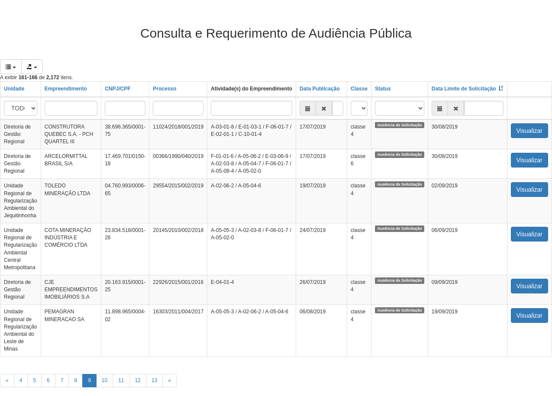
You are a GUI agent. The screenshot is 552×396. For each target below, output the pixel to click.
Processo (164, 89)
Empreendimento (66, 89)
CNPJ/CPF (117, 89)
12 (138, 380)
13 (154, 380)
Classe (359, 89)
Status (383, 89)
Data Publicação (320, 89)
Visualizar (529, 130)
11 (121, 380)
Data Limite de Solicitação (464, 89)
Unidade (14, 89)
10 (104, 380)
